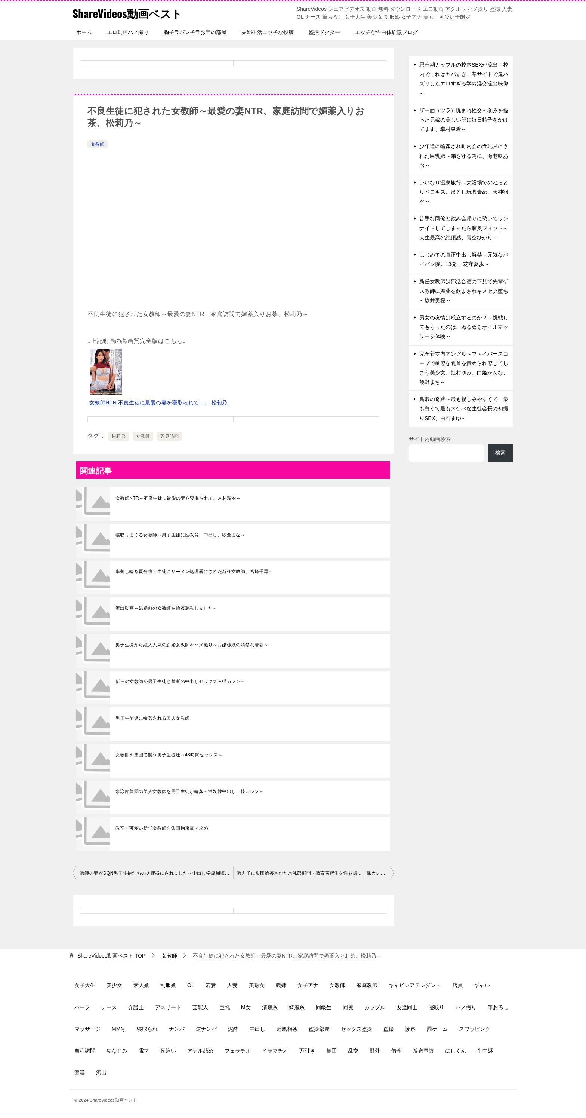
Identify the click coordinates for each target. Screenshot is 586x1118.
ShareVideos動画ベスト (129, 12)
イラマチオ (275, 1051)
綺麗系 (297, 1007)
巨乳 (224, 1007)
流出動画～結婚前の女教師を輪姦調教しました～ (166, 608)
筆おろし (498, 1007)
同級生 (323, 1007)
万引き (307, 1051)
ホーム (84, 32)
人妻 (232, 985)
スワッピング (474, 1029)
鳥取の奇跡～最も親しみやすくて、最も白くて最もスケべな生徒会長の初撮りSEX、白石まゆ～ (463, 408)
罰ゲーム (437, 1029)
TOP (111, 956)
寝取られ (147, 1029)
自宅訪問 (84, 1051)
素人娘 (141, 985)
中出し (257, 1029)
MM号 (119, 1029)
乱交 (353, 1051)
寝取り (436, 1007)
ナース (109, 1007)
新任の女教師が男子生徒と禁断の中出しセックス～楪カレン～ (180, 681)
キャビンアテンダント (415, 985)
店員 (457, 985)
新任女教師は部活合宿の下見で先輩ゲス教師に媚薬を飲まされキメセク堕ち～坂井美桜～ (463, 290)
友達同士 (407, 1007)
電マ (144, 1051)
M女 (246, 1007)
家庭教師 (367, 985)
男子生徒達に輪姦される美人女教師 (152, 718)
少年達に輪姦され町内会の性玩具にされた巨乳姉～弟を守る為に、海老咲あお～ (463, 155)
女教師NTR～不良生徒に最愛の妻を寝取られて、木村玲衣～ (178, 498)
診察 (410, 1029)
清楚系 (270, 1007)
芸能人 (200, 1007)
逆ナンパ (206, 1029)
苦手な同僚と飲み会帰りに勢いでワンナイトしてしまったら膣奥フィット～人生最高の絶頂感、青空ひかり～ (463, 227)
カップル (374, 1007)
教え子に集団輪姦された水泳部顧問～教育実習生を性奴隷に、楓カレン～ (313, 873)
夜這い (168, 1051)
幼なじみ (117, 1051)
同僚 (348, 1007)
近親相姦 (287, 1029)
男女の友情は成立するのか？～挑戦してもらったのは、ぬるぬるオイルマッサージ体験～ (463, 327)
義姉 (281, 985)
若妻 (211, 985)
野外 (375, 1051)
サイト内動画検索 (430, 439)
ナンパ (177, 1029)
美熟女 (257, 985)
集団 (331, 1051)
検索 (500, 453)
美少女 (114, 985)
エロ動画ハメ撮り (128, 32)
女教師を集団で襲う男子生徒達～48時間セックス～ (169, 754)
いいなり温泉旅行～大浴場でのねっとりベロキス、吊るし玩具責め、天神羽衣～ (463, 192)
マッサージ (87, 1029)
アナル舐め (200, 1051)
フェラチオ (238, 1051)
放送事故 (423, 1051)
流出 (101, 1072)
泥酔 (233, 1029)
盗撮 (388, 1029)
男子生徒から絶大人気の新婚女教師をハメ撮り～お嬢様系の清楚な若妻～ (191, 644)
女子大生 (84, 985)
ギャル (482, 985)
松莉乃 (119, 436)
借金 (396, 1051)
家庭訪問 (169, 436)
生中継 (485, 1051)
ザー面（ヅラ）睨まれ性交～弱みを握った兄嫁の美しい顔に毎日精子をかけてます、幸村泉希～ (463, 119)
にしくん (455, 1051)
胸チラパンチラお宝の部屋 (195, 32)
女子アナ (307, 985)
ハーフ (82, 1007)
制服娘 (168, 985)
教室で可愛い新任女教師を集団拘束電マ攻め (161, 828)
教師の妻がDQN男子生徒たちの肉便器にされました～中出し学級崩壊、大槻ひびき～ (156, 873)
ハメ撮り (466, 1007)
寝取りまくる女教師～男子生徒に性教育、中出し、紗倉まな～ (180, 534)
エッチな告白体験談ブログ (386, 32)
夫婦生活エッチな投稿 (267, 32)
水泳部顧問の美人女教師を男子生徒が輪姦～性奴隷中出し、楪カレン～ (189, 791)
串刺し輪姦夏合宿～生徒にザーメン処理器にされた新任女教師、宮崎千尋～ (194, 571)
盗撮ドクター (324, 32)
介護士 (136, 1007)
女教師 (97, 144)
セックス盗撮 (356, 1029)
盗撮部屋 (319, 1029)
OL (190, 985)
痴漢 (79, 1072)
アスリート (168, 1007)
